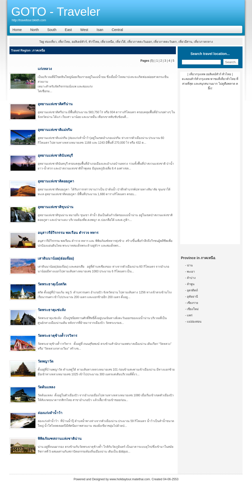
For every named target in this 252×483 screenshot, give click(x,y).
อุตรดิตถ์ (192, 290)
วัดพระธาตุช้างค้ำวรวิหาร (57, 336)
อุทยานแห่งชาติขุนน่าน (55, 207)
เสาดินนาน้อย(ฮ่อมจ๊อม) (56, 258)
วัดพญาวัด (45, 361)
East (68, 30)
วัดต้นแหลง (46, 387)
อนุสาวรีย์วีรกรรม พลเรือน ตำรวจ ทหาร (68, 233)
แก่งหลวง (45, 69)
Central (117, 30)
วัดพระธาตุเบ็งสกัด (52, 284)
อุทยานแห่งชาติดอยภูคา (56, 181)
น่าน (190, 265)
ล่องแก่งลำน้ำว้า (50, 413)
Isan (100, 30)
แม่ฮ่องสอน (194, 321)
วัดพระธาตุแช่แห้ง (52, 310)
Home (17, 30)
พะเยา (191, 271)
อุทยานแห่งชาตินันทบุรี (55, 155)
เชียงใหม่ (193, 309)
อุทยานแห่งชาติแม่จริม (55, 130)
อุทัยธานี (192, 296)
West (84, 30)
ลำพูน (190, 284)
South (51, 30)
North (34, 30)
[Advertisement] (210, 169)
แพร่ (189, 315)
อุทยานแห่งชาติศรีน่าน (55, 104)
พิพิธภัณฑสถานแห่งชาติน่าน (60, 439)
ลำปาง (191, 278)
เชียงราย (192, 303)
